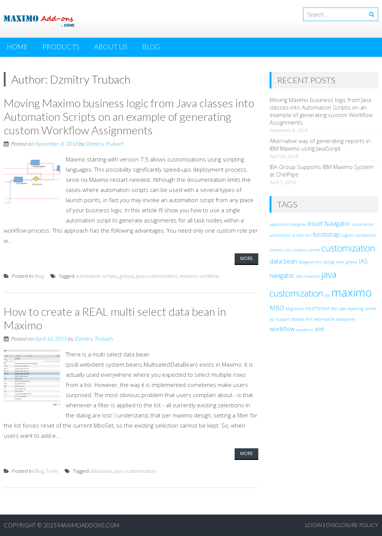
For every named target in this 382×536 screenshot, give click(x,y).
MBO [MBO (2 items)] (277, 308)
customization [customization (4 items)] (348, 248)
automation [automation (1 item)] (363, 224)
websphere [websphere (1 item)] (345, 319)
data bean (101, 470)
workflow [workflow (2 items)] (282, 329)
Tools (52, 470)
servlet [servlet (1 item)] (370, 308)
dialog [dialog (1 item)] (328, 262)
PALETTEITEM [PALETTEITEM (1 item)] (317, 308)
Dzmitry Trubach (104, 143)
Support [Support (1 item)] (283, 319)
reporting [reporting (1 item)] (355, 308)
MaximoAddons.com (88, 525)
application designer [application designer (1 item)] (288, 224)
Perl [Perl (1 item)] (334, 308)
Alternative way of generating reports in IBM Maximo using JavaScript (320, 144)
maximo (188, 276)
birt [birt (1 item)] (308, 235)
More (246, 258)
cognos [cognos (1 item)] (347, 235)
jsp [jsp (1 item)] (327, 295)
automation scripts (96, 276)
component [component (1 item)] (365, 235)
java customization (156, 276)
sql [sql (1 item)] (272, 319)
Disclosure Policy (352, 525)
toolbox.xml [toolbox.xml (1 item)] (301, 319)
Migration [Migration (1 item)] (295, 308)
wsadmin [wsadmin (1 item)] (304, 329)
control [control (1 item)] (276, 250)
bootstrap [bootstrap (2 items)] (326, 234)
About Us (110, 47)
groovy (126, 276)
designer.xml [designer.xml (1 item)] (310, 262)
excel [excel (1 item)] (340, 262)
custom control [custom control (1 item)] (306, 250)
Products (60, 47)
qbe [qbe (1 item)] (342, 308)
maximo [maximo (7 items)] (351, 292)
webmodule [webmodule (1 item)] (324, 319)
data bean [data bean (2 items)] (283, 261)
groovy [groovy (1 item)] (351, 262)
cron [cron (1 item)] (287, 250)
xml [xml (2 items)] (319, 329)
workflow (209, 276)
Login (313, 525)
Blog (151, 47)
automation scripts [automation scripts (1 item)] (287, 235)
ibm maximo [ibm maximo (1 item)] (308, 276)
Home (17, 47)
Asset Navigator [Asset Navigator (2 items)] (329, 223)
